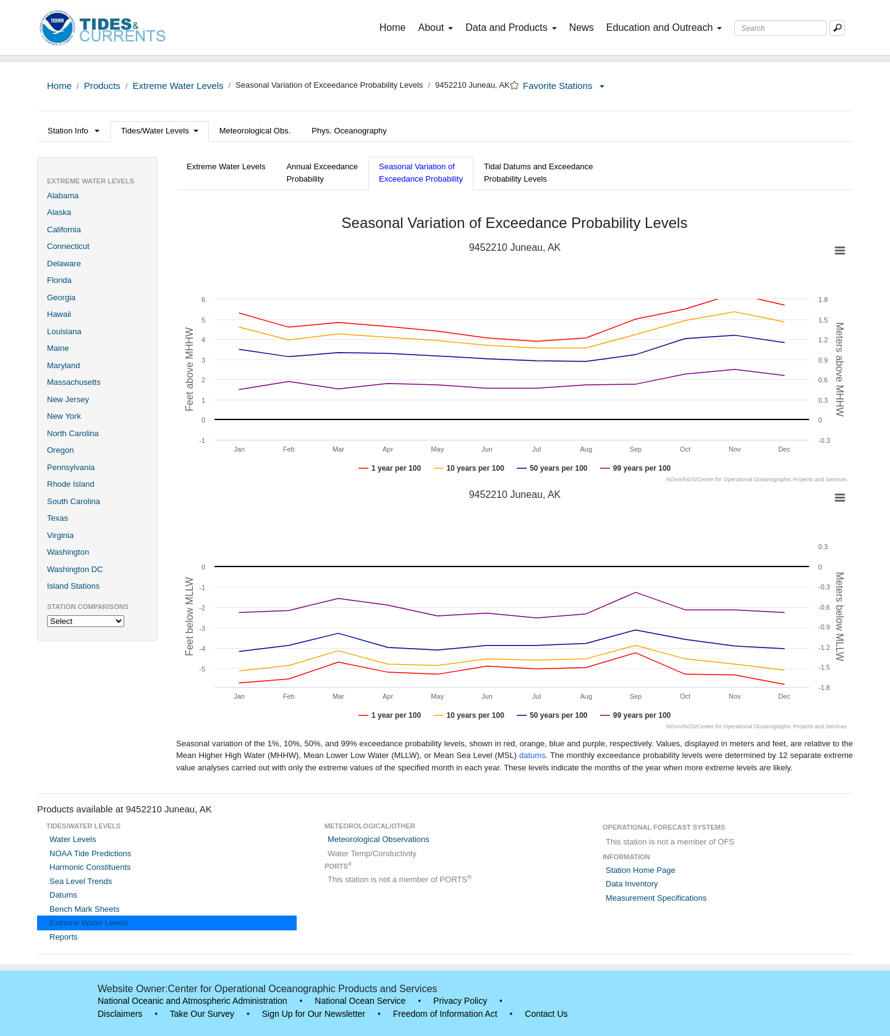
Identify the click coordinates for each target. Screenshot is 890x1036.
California (64, 229)
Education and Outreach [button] (664, 27)
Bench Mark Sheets (84, 909)
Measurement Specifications (656, 898)
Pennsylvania (71, 467)
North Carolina (73, 433)
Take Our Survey (202, 1014)
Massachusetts (74, 382)
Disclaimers (120, 1014)
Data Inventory (632, 883)
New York (64, 416)
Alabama (62, 195)
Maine (58, 348)
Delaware (64, 263)
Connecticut (68, 246)
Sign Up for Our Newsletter (313, 1014)
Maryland (63, 365)
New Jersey (68, 399)
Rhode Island (71, 484)
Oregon (60, 450)
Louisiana (64, 331)
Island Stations (73, 586)
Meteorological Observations (379, 839)
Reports (63, 936)
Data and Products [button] (511, 27)
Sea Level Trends (80, 881)
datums (532, 755)
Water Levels (72, 839)
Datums (63, 894)
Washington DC (75, 569)
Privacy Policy (460, 1001)
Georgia (61, 297)
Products (102, 85)
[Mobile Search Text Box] (837, 28)
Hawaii (59, 314)
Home (395, 26)
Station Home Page (641, 870)
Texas (57, 518)
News (581, 27)
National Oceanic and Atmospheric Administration (192, 1001)
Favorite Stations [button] (563, 85)
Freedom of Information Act (445, 1014)
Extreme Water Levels (177, 85)
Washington (68, 552)
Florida (59, 280)
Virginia (60, 535)
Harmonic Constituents (90, 867)
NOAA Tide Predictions (90, 853)
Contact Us (546, 1014)
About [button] (435, 27)
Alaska (59, 212)
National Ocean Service (360, 1001)
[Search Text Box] (780, 28)
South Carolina (73, 501)
